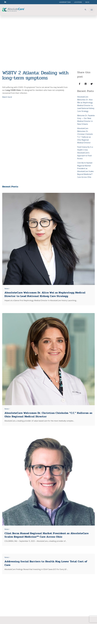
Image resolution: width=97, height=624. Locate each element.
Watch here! (7, 97)
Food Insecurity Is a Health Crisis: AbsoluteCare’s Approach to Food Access (85, 153)
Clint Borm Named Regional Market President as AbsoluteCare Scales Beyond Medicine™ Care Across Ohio (85, 170)
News (6, 288)
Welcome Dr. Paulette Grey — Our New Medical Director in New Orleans (86, 119)
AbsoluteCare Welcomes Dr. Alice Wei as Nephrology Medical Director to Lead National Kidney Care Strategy (85, 104)
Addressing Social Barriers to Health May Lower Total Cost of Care (45, 563)
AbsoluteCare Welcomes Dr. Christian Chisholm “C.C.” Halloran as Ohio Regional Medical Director (85, 135)
